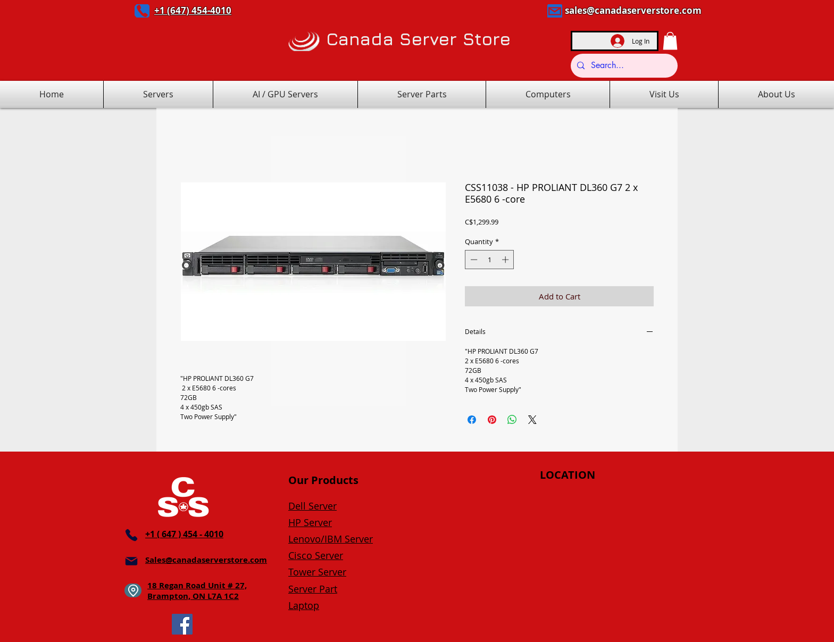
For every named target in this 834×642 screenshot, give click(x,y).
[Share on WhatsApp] (512, 419)
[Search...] (623, 66)
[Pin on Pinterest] (492, 419)
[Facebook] (182, 624)
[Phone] (142, 11)
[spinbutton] (489, 260)
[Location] (132, 590)
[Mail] (554, 11)
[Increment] (506, 260)
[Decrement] (472, 260)
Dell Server (312, 505)
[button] (670, 40)
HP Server (310, 522)
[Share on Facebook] (471, 419)
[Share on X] (532, 419)
